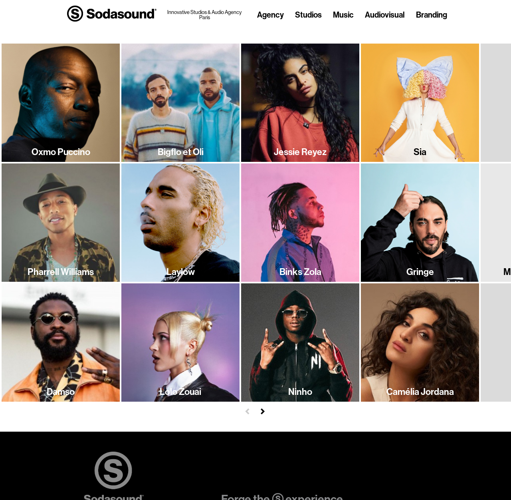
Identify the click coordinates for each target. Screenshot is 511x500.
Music (343, 15)
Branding (431, 15)
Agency (270, 15)
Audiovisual (385, 15)
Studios (308, 15)
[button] (247, 410)
